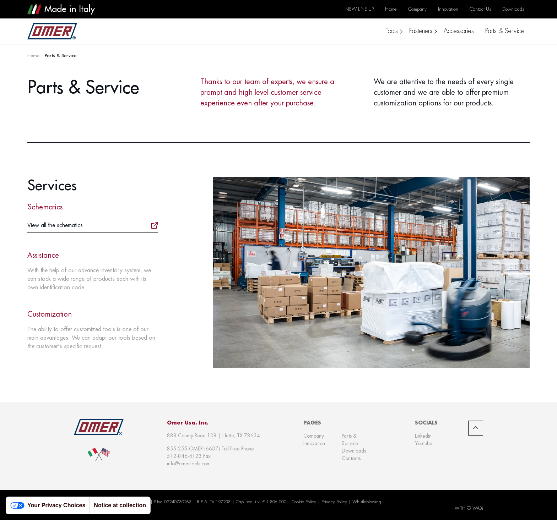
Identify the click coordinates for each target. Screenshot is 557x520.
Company (313, 436)
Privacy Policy (334, 502)
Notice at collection (120, 505)
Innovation (314, 443)
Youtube (423, 443)
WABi (477, 508)
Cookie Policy (304, 502)
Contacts (351, 458)
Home (33, 55)
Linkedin (423, 436)
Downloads (354, 451)
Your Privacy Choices (47, 505)
